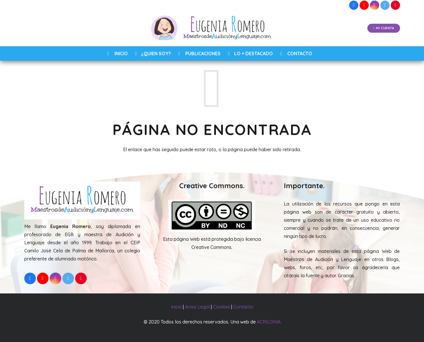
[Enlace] (212, 28)
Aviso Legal (197, 307)
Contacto (243, 307)
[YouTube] (364, 5)
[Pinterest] (395, 5)
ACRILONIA (269, 322)
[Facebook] (353, 5)
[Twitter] (385, 5)
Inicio (176, 307)
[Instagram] (374, 5)
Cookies (221, 307)
